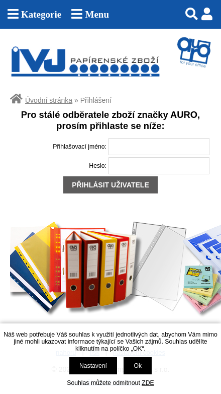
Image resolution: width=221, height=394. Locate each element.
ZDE (148, 382)
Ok (138, 365)
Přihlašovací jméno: (79, 146)
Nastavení (93, 365)
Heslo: (97, 165)
